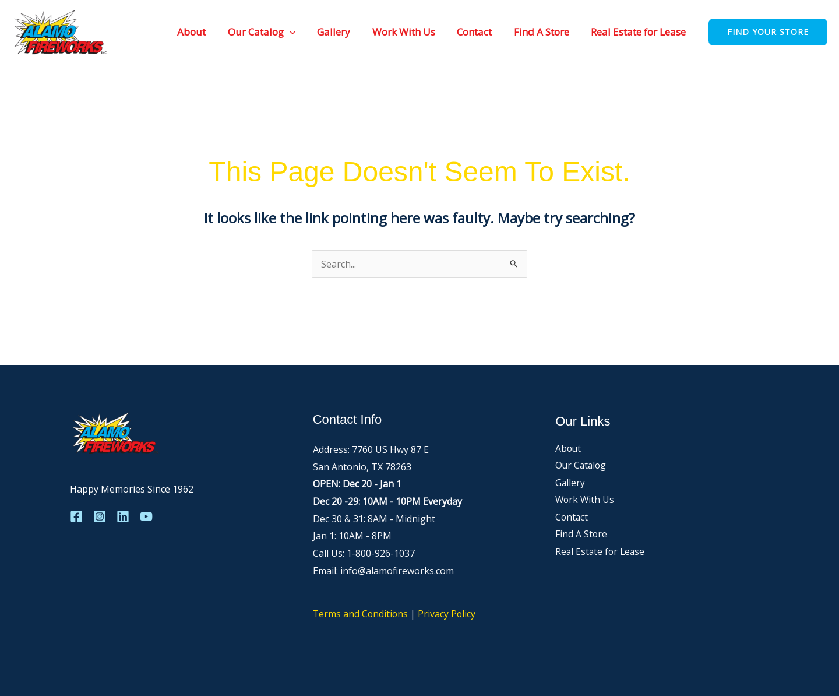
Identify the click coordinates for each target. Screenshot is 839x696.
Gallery (342, 31)
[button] (300, 31)
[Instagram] (99, 516)
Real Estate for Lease (639, 31)
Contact (479, 31)
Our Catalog (272, 31)
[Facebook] (76, 516)
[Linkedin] (123, 516)
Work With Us (410, 31)
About (205, 31)
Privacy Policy (449, 613)
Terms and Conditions (361, 613)
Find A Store (544, 31)
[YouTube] (146, 516)
